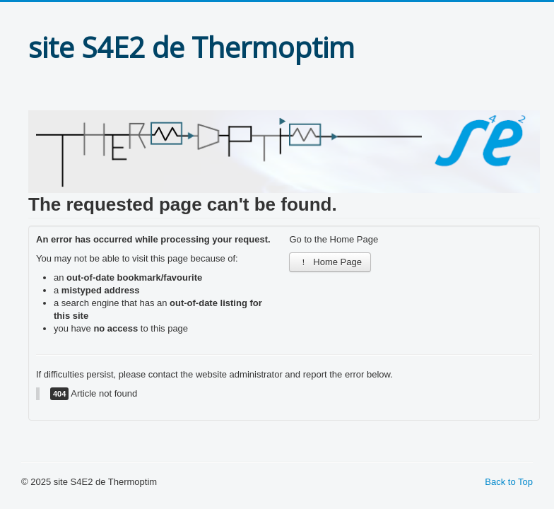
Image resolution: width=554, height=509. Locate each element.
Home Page (330, 262)
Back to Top (509, 481)
